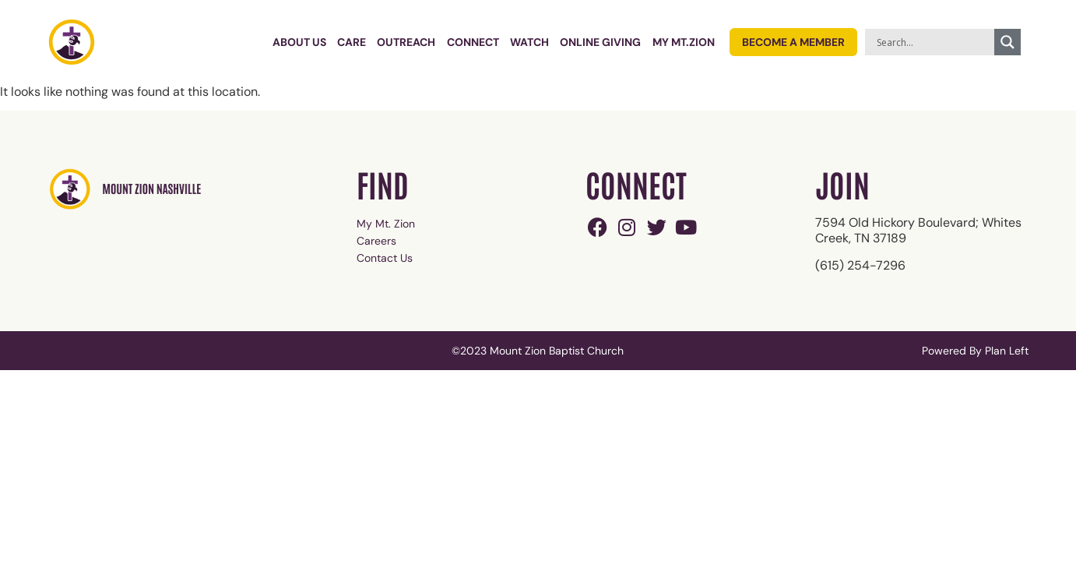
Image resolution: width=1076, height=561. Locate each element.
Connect (473, 42)
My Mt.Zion (683, 42)
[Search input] (933, 42)
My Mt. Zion (386, 224)
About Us (299, 42)
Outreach (406, 42)
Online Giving (600, 42)
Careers (376, 241)
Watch (529, 42)
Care (351, 42)
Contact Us (385, 258)
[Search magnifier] (1007, 42)
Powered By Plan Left (975, 351)
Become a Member (793, 42)
